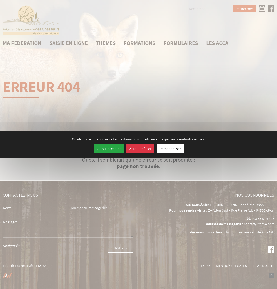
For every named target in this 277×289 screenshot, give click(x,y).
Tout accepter (108, 148)
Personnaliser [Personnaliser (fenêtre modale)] (170, 148)
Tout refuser (140, 148)
